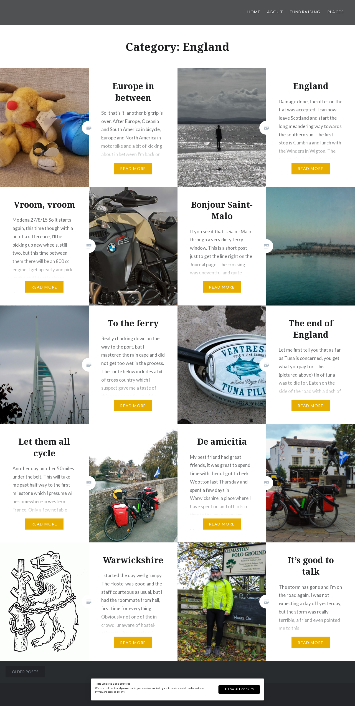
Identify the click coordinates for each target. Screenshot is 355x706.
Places (335, 11)
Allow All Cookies (239, 689)
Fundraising (305, 11)
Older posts (25, 671)
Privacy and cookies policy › (110, 691)
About (275, 11)
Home (254, 11)
